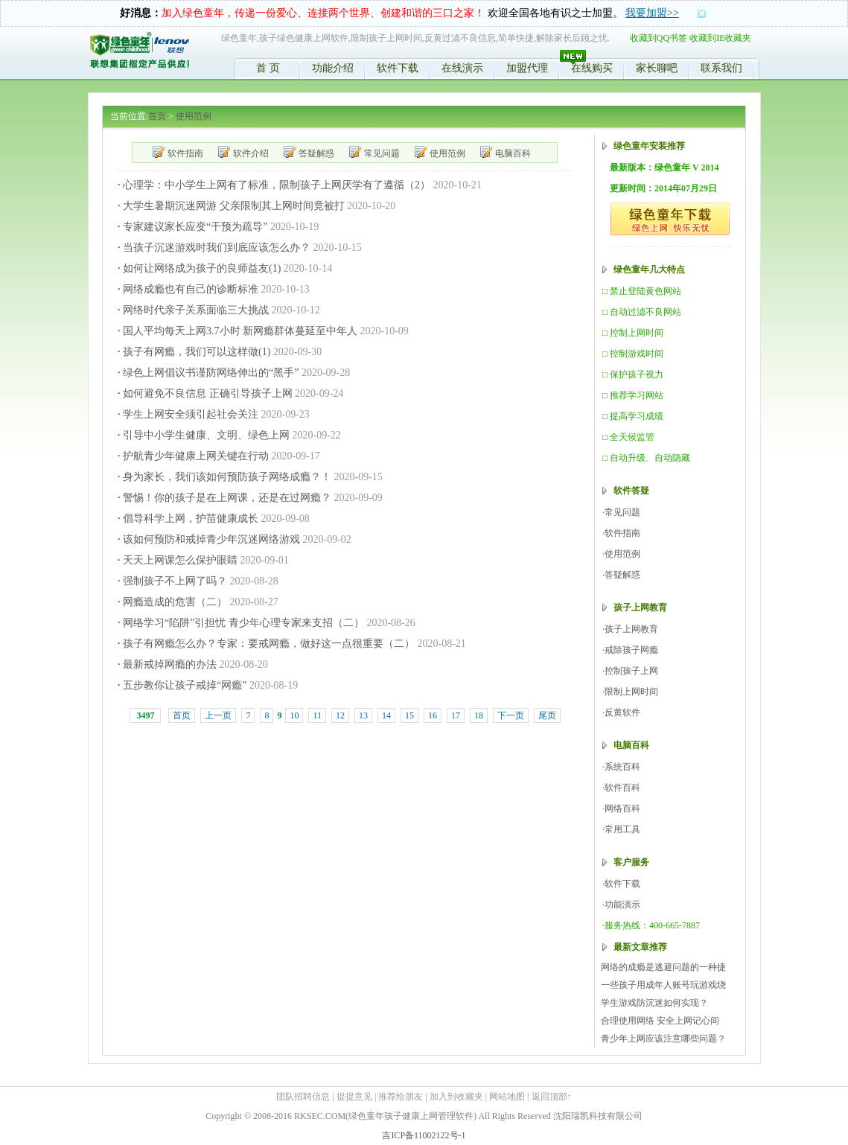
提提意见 (354, 1096)
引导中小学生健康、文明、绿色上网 (206, 435)
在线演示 (462, 68)
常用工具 (622, 829)
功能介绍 (333, 68)
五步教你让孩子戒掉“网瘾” (184, 685)
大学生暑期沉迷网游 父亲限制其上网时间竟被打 (234, 205)
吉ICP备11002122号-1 (423, 1135)
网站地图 (507, 1096)
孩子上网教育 (631, 629)
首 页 (268, 68)
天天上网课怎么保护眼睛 (180, 560)
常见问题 (382, 153)
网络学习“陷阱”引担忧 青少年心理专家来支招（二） (243, 622)
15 (409, 715)
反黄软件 (622, 712)
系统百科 (622, 767)
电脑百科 (513, 153)
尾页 (547, 715)
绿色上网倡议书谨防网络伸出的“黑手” (211, 372)
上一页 (218, 715)
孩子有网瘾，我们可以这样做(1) (196, 351)
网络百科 (622, 808)
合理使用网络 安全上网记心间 (660, 1020)
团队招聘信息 (303, 1096)
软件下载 (397, 68)
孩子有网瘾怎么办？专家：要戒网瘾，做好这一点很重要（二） (269, 643)
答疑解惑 (316, 153)
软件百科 (622, 787)
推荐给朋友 (400, 1096)
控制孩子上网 (631, 671)
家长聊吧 (657, 68)
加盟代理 (527, 68)
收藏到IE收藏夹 (720, 38)
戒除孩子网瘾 (631, 650)
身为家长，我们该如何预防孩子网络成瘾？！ (227, 476)
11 (317, 715)
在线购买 (592, 68)
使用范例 (193, 116)
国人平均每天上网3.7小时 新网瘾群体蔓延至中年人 (240, 331)
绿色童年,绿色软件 (670, 218)
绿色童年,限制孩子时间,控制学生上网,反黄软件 (139, 53)
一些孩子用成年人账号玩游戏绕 (663, 985)
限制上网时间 (631, 691)
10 (294, 715)
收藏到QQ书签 (658, 38)
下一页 (510, 715)
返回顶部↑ (552, 1096)
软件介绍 (251, 153)
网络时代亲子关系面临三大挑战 (196, 310)
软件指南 (185, 153)
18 (478, 715)
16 (432, 715)
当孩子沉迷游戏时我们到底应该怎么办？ (216, 247)
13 (363, 715)
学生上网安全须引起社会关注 (190, 414)
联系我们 (721, 68)
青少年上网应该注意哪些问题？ (663, 1038)
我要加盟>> (652, 13)
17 (455, 715)
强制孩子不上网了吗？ (175, 581)
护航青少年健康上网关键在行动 (196, 456)
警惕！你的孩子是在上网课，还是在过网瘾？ (227, 497)
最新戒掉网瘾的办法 (170, 664)
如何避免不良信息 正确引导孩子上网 (208, 393)
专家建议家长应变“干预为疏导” (195, 226)
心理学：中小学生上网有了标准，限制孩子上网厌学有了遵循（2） (276, 185)
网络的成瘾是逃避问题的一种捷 (663, 967)
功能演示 (622, 904)
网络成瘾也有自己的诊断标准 (190, 289)
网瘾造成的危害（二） (175, 601)
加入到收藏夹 (456, 1096)
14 (386, 715)
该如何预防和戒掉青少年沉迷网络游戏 (211, 539)
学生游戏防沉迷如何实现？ (654, 1003)
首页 (157, 116)
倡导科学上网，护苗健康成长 (190, 518)
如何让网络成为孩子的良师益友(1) (202, 268)
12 (340, 715)
